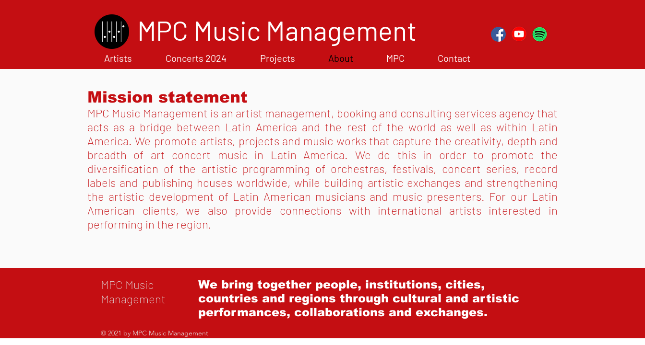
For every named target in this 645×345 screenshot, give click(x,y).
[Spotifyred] (540, 34)
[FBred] (498, 34)
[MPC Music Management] (277, 30)
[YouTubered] (519, 34)
